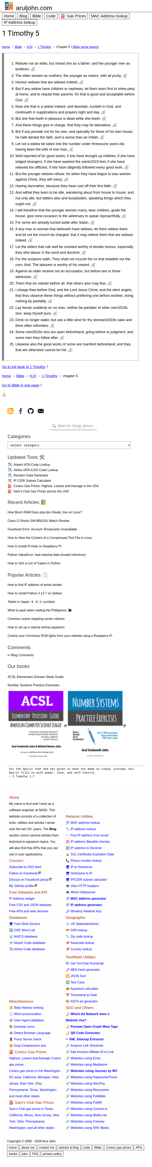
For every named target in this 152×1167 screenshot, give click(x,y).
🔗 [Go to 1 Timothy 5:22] (55, 313)
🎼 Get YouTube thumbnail (85, 965)
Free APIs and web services (28, 912)
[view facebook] (21, 412)
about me (27, 1149)
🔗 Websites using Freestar (85, 1123)
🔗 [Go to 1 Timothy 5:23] (52, 326)
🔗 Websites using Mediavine (86, 1066)
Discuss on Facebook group (28, 881)
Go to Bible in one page (20, 385)
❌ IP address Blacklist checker (88, 843)
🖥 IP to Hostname (79, 868)
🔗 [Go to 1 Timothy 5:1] (33, 69)
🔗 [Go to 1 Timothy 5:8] (102, 137)
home (6, 47)
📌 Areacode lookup (80, 944)
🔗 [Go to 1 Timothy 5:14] (124, 216)
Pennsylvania (18, 1091)
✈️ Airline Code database (27, 950)
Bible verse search (86, 47)
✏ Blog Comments (20, 656)
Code (50, 16)
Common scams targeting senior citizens (36, 620)
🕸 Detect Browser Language (29, 1034)
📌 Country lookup (79, 950)
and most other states (24, 1097)
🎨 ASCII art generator (82, 1003)
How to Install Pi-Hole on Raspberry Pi (34, 548)
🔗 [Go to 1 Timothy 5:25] (70, 350)
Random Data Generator (30, 477)
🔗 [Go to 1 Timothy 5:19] (35, 277)
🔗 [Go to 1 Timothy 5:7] (114, 125)
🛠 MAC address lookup (83, 824)
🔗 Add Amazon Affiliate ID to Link (90, 1053)
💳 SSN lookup (76, 931)
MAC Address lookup (109, 16)
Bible (36, 16)
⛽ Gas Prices (73, 16)
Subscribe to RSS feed (25, 868)
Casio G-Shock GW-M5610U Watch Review (38, 522)
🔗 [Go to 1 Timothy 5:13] (34, 204)
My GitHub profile (21, 887)
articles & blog (69, 1149)
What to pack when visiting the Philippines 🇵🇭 (39, 612)
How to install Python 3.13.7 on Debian (35, 595)
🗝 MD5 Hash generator (83, 971)
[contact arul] (41, 412)
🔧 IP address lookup (81, 830)
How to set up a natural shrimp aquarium (36, 629)
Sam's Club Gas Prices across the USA (41, 493)
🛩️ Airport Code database (27, 944)
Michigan (44, 1078)
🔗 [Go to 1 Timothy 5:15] (92, 222)
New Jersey (43, 1116)
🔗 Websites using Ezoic (83, 1059)
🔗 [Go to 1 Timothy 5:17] (84, 253)
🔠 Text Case (75, 984)
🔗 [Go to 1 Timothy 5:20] (109, 283)
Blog (23, 16)
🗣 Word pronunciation (25, 1015)
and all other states (41, 1129)
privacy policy (52, 1155)
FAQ (35, 1155)
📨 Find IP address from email (87, 837)
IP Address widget (21, 900)
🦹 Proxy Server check (25, 1041)
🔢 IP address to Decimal (84, 849)
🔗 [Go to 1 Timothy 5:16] (30, 240)
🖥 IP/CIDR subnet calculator (86, 881)
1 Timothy (44, 47)
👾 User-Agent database (26, 1022)
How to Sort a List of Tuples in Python (34, 565)
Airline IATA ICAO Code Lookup (35, 471)
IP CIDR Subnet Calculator (32, 482)
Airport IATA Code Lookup (31, 466)
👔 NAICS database (23, 938)
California (29, 1078)
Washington (48, 1091)
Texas (34, 1091)
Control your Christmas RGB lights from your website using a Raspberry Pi (60, 637)
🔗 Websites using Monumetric (87, 1091)
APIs (139, 1149)
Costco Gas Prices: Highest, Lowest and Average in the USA (56, 487)
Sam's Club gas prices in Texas (31, 1110)
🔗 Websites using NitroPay (85, 1085)
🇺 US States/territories (82, 925)
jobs (25, 1155)
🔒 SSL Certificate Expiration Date (90, 856)
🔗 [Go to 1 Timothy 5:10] (126, 167)
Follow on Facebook (23, 875)
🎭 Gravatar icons (21, 1028)
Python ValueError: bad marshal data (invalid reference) (47, 556)
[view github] (31, 412)
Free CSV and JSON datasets (30, 906)
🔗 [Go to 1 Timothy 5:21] (50, 301)
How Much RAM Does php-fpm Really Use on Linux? (45, 514)
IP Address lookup (19, 22)
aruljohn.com (34, 7)
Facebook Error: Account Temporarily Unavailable (42, 531)
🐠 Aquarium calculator (82, 990)
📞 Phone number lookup (84, 862)
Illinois (28, 1116)
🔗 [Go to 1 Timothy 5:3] (81, 82)
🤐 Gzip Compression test (27, 1047)
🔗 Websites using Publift (84, 1104)
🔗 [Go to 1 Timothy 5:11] (66, 179)
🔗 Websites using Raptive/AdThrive (91, 1078)
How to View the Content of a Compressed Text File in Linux (50, 539)
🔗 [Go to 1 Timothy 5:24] (62, 338)
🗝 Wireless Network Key (84, 912)
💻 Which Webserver (80, 894)
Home (9, 16)
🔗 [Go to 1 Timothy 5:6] (104, 119)
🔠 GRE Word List (22, 931)
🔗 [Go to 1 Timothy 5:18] (93, 265)
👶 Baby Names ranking (26, 1009)
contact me (46, 1149)
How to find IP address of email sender (35, 586)
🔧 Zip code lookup (79, 938)
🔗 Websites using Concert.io (86, 1110)
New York (26, 1085)
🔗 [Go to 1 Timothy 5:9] (71, 149)
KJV (29, 47)
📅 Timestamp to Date (81, 996)
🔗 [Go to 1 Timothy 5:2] (125, 76)
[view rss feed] (10, 412)
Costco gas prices (118, 1149)
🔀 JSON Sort (76, 977)
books (13, 1155)
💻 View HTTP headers (82, 887)
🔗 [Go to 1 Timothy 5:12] (115, 186)
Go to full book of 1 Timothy (23, 367)
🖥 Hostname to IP (79, 875)
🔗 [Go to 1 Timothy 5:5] (103, 112)
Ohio (38, 1085)
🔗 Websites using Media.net (86, 1116)
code (86, 1149)
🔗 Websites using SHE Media (87, 1129)
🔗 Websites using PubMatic (86, 1097)
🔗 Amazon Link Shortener (85, 1047)
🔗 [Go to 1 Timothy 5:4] (26, 100)
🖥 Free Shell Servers (24, 925)
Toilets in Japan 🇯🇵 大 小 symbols (31, 603)
